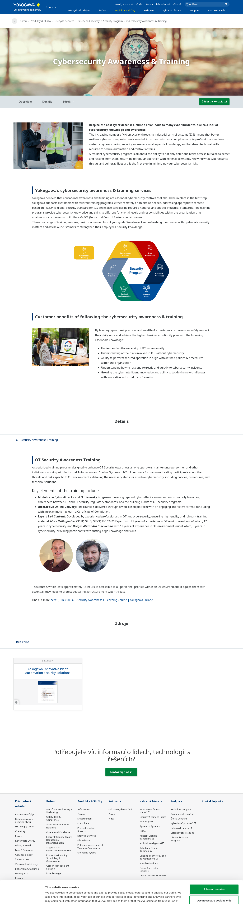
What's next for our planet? (150, 811)
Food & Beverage (24, 850)
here (53, 600)
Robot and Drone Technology (149, 849)
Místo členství (163, 4)
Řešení (102, 10)
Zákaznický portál (180, 827)
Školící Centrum (179, 818)
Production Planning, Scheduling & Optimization (57, 858)
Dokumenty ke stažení (120, 809)
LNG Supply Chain (24, 826)
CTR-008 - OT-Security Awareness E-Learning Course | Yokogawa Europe (106, 600)
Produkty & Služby (125, 10)
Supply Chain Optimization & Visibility (58, 849)
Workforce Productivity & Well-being (59, 811)
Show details (181, 897)
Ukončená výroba (86, 852)
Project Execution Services (86, 829)
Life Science (83, 840)
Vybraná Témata (172, 10)
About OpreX (146, 821)
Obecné (177, 4)
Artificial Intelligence (150, 843)
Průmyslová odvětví (79, 10)
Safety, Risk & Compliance (53, 818)
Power (18, 836)
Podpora (194, 10)
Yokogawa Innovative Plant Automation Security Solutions (47, 671)
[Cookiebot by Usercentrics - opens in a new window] (22, 897)
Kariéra (149, 4)
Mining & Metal (23, 845)
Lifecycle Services (64, 21)
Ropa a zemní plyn (25, 814)
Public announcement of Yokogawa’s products (90, 846)
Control (81, 814)
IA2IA (143, 831)
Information (83, 809)
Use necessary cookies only (214, 878)
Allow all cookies (214, 867)
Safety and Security (89, 21)
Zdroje (112, 814)
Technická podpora (181, 809)
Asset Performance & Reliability (57, 826)
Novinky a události (124, 4)
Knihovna (149, 10)
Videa (112, 818)
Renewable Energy (25, 840)
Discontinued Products (182, 832)
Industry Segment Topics (153, 816)
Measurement (84, 818)
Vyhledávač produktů (182, 823)
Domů (23, 21)
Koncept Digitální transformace (148, 837)
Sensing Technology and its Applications (153, 857)
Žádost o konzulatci (214, 101)
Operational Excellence (58, 832)
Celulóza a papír (23, 854)
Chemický (20, 831)
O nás (139, 4)
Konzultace (83, 823)
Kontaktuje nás (216, 10)
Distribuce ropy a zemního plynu (24, 820)
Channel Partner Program (179, 839)
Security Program (113, 21)
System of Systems (150, 826)
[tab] (37, 440)
